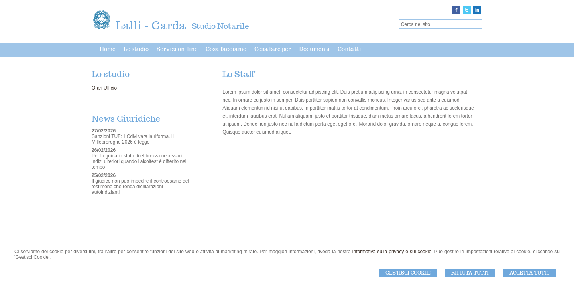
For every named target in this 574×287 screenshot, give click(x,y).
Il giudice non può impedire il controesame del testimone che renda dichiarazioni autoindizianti (140, 186)
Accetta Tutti (529, 273)
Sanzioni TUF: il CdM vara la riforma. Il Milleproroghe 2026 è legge (133, 139)
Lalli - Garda (151, 25)
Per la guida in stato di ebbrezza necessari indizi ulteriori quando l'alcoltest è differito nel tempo (139, 161)
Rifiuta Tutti (470, 273)
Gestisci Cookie (408, 273)
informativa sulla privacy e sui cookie (391, 251)
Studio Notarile (220, 26)
